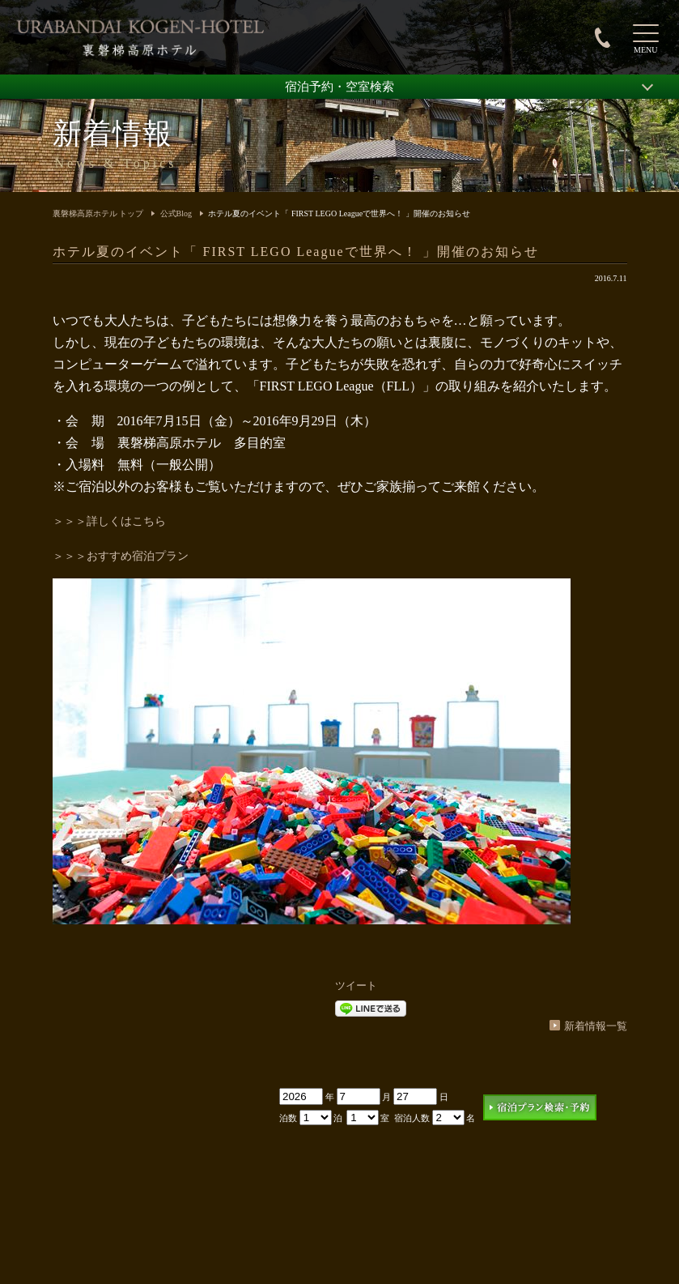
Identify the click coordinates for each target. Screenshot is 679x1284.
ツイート (356, 985)
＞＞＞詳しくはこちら (109, 521)
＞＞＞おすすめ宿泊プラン (121, 556)
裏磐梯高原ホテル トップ (98, 213)
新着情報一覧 (595, 1026)
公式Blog (176, 213)
